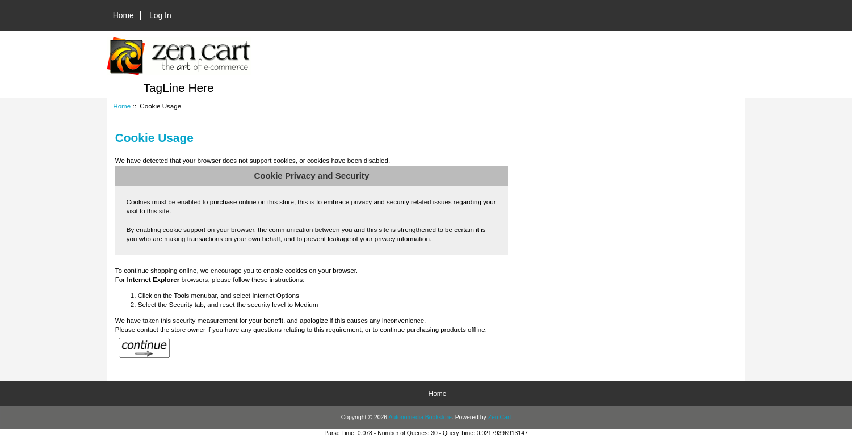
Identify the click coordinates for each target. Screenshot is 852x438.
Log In (160, 15)
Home (123, 15)
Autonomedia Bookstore (419, 417)
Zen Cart (499, 417)
